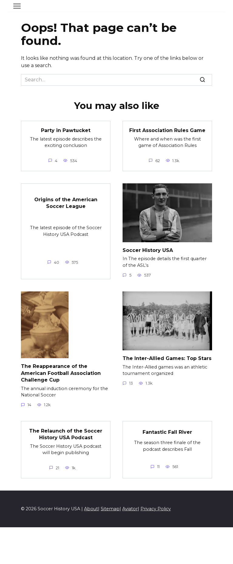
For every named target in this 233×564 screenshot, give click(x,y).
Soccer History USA (148, 250)
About (91, 508)
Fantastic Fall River (167, 432)
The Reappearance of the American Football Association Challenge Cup (61, 373)
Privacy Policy (155, 508)
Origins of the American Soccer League (65, 202)
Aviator (130, 508)
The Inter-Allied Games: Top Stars (167, 358)
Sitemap (110, 508)
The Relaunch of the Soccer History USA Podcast (65, 434)
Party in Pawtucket (65, 130)
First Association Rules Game (167, 130)
